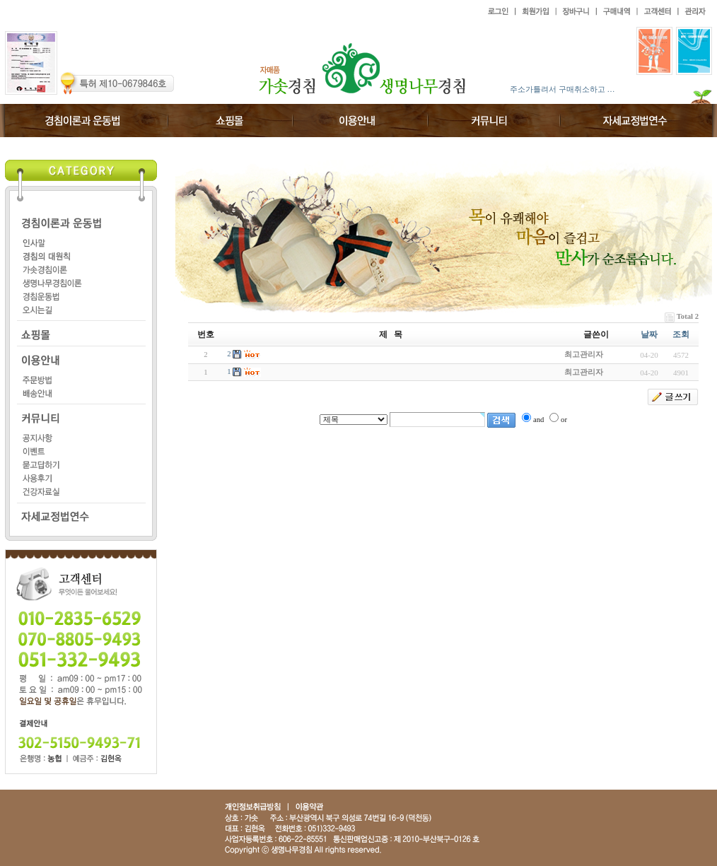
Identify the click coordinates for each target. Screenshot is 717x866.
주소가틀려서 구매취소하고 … (562, 89)
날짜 (649, 334)
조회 (680, 334)
